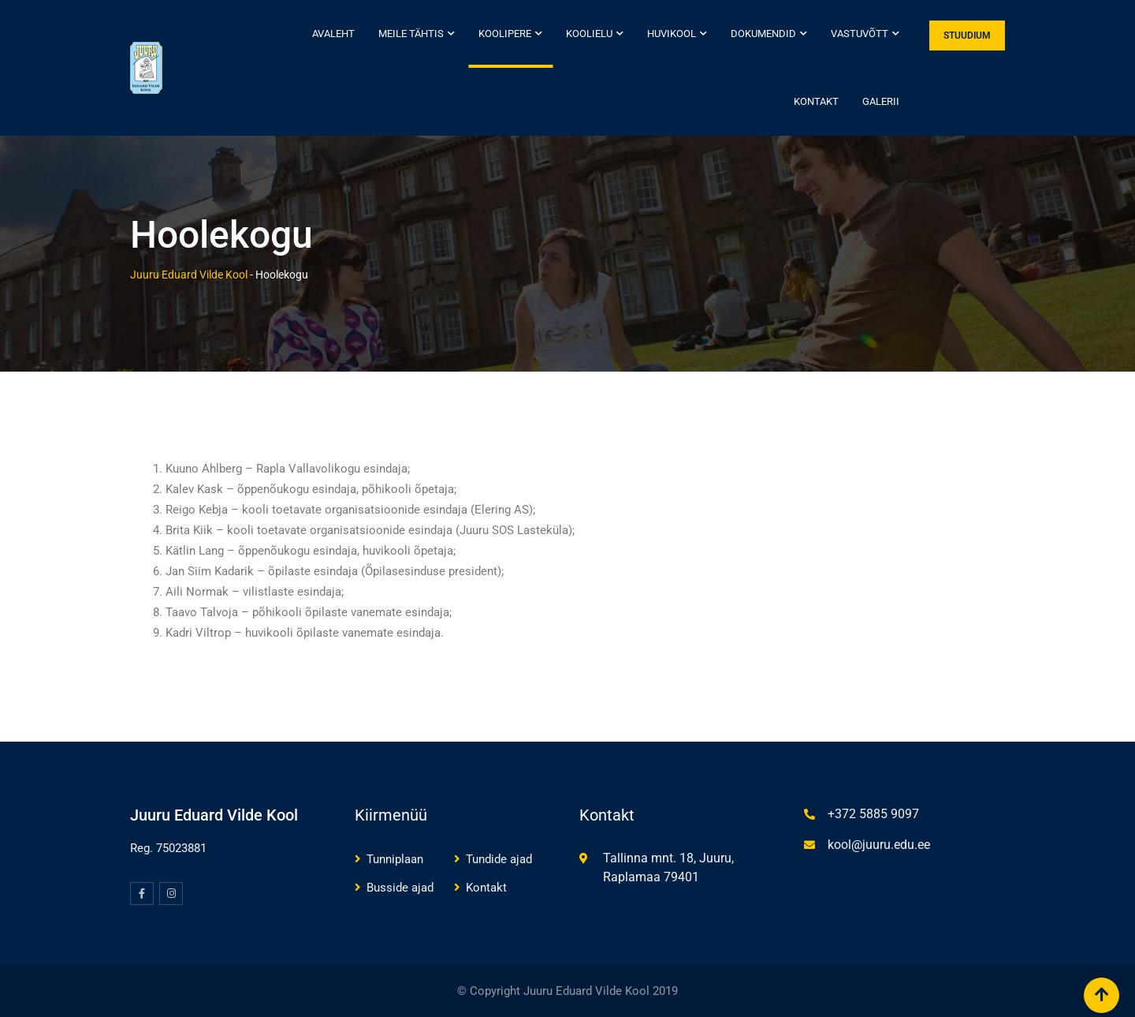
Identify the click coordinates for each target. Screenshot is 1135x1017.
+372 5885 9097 (873, 813)
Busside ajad (400, 888)
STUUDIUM (967, 35)
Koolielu (589, 33)
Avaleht (333, 33)
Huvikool (671, 33)
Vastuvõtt (859, 33)
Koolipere (504, 33)
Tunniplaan (395, 859)
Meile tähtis (411, 33)
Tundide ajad (499, 859)
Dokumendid (763, 33)
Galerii (880, 101)
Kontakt (816, 101)
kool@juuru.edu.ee (879, 844)
